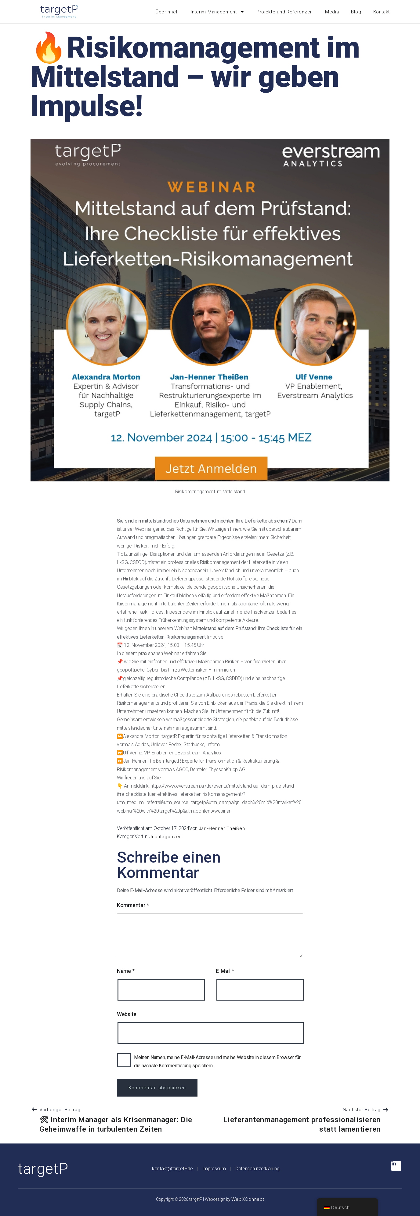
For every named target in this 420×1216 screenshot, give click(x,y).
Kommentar (133, 905)
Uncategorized (165, 836)
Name (125, 971)
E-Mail (225, 971)
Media (332, 12)
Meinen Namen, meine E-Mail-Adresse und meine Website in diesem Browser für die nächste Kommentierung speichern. (217, 1062)
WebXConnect (247, 1199)
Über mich (167, 12)
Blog (356, 12)
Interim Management (217, 11)
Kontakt (381, 12)
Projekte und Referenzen (285, 12)
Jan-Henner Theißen (222, 828)
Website (126, 1014)
